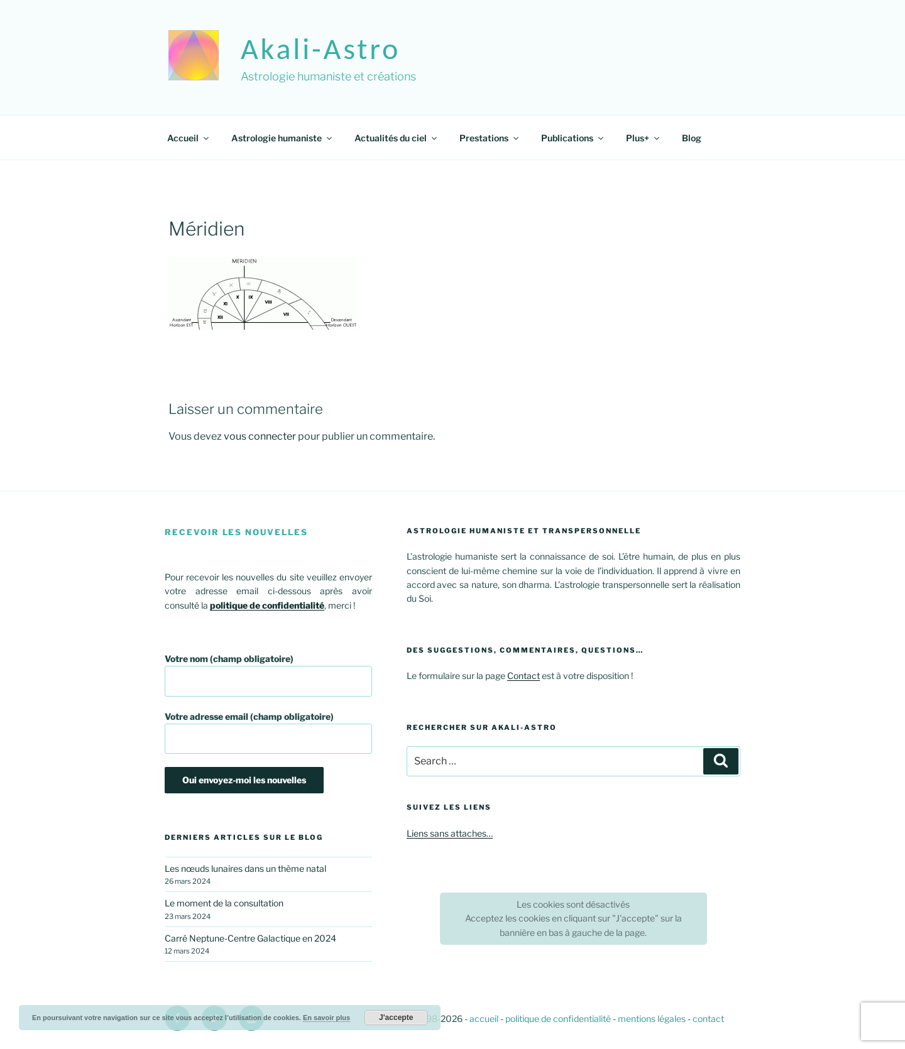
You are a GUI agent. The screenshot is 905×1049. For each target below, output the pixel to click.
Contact (523, 675)
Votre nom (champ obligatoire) (268, 675)
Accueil (189, 138)
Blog (691, 138)
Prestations (489, 138)
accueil (483, 1018)
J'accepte (396, 1017)
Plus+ (643, 138)
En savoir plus (326, 1017)
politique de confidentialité (558, 1018)
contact (708, 1018)
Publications (573, 138)
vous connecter (260, 436)
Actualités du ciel (396, 138)
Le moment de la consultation (224, 903)
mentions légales (652, 1018)
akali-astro (320, 48)
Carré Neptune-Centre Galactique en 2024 (250, 938)
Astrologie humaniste (282, 138)
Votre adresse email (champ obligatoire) (268, 732)
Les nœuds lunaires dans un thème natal (245, 868)
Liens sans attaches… (450, 833)
